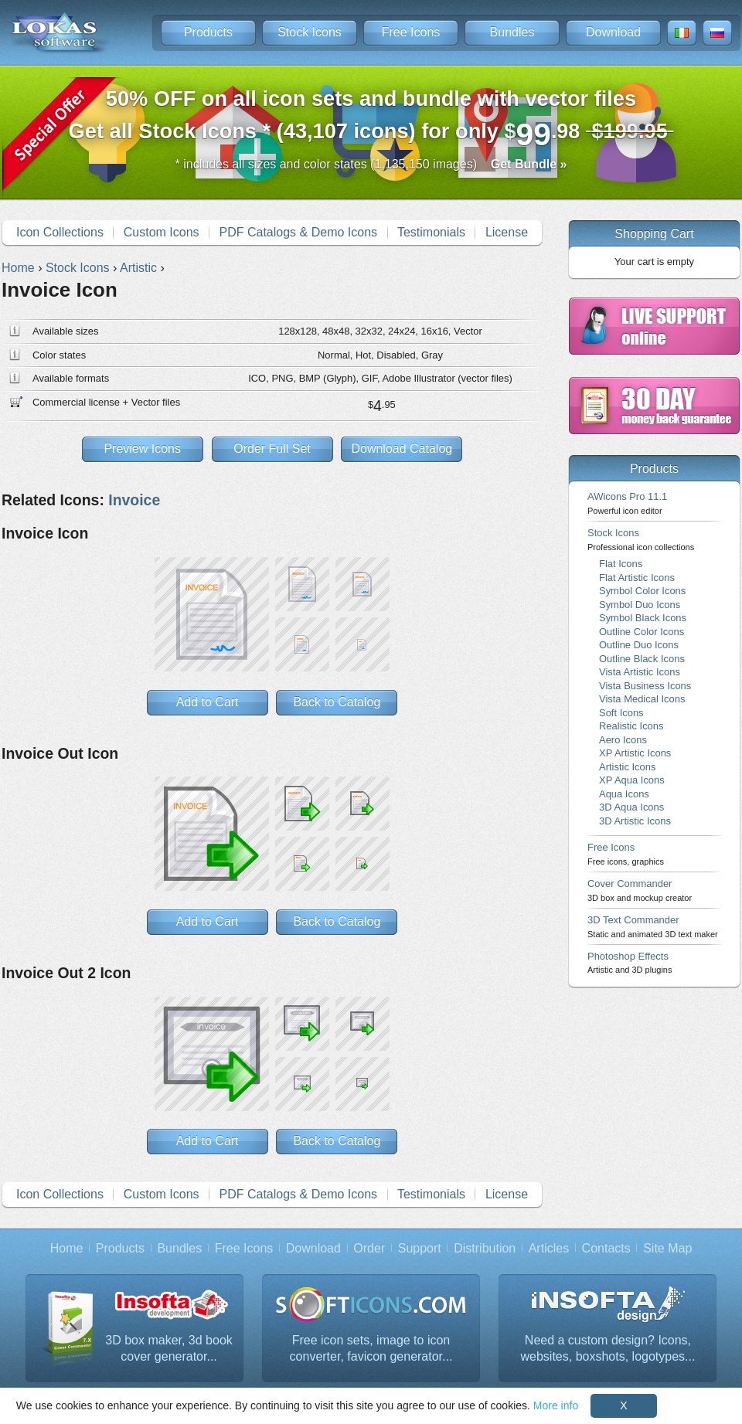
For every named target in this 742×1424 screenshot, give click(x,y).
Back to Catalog (336, 702)
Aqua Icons (624, 794)
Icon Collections (60, 232)
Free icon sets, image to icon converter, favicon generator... (371, 1349)
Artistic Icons (627, 767)
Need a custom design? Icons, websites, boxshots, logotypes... (608, 1349)
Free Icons (411, 32)
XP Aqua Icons (632, 780)
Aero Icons (623, 740)
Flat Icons (620, 563)
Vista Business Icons (645, 686)
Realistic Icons (631, 726)
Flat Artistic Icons (637, 577)
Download (613, 32)
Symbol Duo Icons (639, 604)
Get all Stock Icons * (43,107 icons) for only (371, 119)
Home (66, 1248)
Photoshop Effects (629, 962)
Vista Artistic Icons (639, 672)
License (506, 232)
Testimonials (431, 232)
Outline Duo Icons (639, 645)
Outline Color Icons (641, 631)
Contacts (606, 1248)
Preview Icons (142, 448)
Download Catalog (401, 448)
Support (419, 1248)
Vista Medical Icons (642, 699)
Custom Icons (161, 232)
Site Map (667, 1248)
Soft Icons (621, 713)
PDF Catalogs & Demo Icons (299, 232)
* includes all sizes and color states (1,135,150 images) (371, 164)
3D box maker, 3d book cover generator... (169, 1349)
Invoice (134, 499)
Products (208, 32)
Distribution (485, 1248)
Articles (549, 1248)
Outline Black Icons (642, 658)
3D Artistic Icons (635, 821)
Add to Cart (207, 702)
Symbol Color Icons (642, 590)
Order (369, 1248)
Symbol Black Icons (642, 618)
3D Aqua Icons (631, 807)
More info (555, 1405)
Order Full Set (272, 448)
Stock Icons (309, 32)
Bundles (512, 32)
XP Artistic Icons (635, 753)
